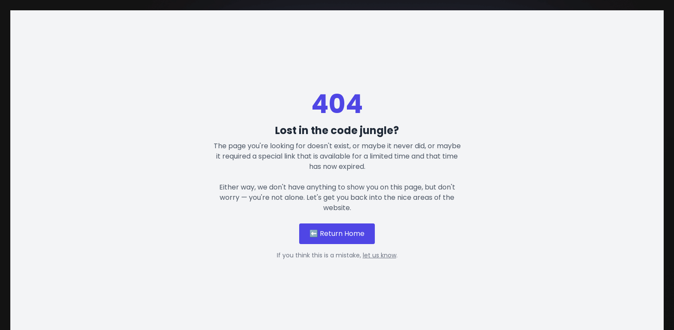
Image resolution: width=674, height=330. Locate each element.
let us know (379, 255)
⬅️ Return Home (337, 233)
